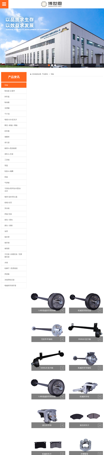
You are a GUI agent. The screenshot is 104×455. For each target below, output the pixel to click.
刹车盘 (7, 96)
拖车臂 (7, 237)
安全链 (7, 208)
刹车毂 (7, 131)
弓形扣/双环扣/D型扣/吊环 (13, 189)
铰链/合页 (8, 202)
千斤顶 (7, 114)
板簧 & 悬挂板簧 (11, 148)
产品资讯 (45, 74)
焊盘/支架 (8, 214)
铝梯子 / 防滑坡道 (11, 268)
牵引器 (7, 142)
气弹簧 (7, 182)
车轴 (6, 85)
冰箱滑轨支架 (9, 280)
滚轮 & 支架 (9, 154)
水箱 (6, 262)
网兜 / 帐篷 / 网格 (11, 125)
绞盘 (6, 177)
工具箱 (7, 160)
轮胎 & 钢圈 (9, 171)
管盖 (6, 165)
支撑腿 (7, 108)
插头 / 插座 (9, 225)
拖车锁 (7, 243)
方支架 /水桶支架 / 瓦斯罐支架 (13, 255)
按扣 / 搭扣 (9, 220)
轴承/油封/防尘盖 (11, 197)
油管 (6, 231)
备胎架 (7, 248)
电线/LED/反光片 (11, 119)
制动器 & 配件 (10, 91)
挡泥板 (7, 274)
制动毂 (7, 102)
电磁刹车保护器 (10, 285)
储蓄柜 (7, 137)
